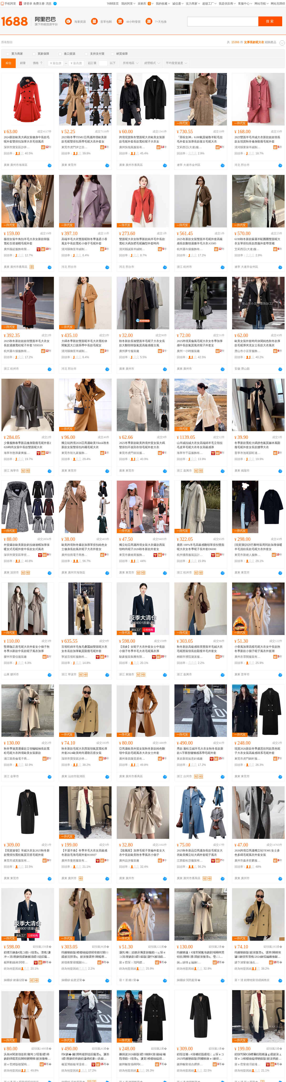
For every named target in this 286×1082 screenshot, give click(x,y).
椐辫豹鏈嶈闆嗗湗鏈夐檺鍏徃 (17, 962)
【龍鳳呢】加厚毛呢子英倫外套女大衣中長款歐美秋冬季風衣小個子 (142, 852)
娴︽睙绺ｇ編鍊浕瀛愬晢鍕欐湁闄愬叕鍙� (190, 962)
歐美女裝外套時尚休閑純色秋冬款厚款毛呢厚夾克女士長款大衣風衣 (257, 343)
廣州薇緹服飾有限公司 (17, 249)
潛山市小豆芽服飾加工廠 (248, 351)
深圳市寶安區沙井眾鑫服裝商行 (17, 147)
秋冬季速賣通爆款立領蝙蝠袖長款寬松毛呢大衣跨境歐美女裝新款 (27, 751)
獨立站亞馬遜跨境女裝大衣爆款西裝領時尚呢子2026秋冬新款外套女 (142, 547)
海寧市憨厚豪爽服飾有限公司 (17, 453)
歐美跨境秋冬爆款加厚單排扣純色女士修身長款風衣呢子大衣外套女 (84, 547)
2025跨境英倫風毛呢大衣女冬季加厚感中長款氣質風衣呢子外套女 (200, 343)
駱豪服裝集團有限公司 (132, 656)
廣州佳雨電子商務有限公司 (74, 555)
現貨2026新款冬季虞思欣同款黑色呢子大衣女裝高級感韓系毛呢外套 (257, 751)
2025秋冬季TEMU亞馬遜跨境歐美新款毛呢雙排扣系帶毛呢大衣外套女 (84, 139)
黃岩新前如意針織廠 (190, 758)
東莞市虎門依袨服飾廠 (132, 453)
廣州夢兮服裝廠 (129, 351)
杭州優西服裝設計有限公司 (190, 555)
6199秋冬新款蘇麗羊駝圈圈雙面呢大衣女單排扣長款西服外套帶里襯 (257, 241)
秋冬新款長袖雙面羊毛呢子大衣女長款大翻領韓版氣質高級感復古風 (142, 343)
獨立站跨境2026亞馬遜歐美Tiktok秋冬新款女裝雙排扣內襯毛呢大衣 (85, 445)
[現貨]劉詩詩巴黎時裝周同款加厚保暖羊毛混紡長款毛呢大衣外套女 (258, 547)
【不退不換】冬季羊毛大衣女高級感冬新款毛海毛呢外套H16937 (84, 852)
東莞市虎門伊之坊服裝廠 (74, 147)
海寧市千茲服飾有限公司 (190, 453)
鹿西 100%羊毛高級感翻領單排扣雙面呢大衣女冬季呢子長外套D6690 (200, 547)
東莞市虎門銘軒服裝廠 (248, 758)
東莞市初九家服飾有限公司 (74, 453)
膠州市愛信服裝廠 (15, 656)
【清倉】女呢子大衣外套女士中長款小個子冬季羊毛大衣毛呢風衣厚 (142, 649)
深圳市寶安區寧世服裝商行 (17, 555)
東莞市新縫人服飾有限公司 (248, 555)
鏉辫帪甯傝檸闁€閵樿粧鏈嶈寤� (132, 1064)
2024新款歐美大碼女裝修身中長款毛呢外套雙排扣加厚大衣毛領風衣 (27, 139)
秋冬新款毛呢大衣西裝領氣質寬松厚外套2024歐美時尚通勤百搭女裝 (84, 751)
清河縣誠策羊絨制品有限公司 (132, 249)
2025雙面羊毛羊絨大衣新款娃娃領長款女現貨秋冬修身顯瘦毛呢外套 (257, 139)
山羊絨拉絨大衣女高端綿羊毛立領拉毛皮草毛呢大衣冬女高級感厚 (200, 445)
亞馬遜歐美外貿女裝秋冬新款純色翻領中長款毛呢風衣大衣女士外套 (142, 751)
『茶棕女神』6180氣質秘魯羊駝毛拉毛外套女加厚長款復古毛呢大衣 (200, 139)
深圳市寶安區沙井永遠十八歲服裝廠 (74, 758)
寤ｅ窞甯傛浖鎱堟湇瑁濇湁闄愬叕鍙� (248, 1064)
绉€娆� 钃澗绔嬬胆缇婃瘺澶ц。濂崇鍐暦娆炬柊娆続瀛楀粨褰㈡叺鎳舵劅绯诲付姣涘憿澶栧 (85, 1057)
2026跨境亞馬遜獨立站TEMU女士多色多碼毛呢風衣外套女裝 (257, 852)
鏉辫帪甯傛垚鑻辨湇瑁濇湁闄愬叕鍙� (190, 1064)
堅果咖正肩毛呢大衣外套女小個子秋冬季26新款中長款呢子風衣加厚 (27, 649)
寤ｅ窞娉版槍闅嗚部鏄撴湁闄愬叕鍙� (17, 1064)
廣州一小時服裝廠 (188, 351)
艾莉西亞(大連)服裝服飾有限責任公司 (190, 147)
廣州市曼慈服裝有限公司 (74, 860)
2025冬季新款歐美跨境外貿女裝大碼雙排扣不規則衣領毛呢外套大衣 (142, 445)
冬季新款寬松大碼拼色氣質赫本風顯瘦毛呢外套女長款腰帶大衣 (257, 445)
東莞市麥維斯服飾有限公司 (132, 555)
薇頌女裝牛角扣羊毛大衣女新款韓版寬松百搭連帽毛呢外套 (27, 241)
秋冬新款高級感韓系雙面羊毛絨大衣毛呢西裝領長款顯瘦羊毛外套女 (200, 649)
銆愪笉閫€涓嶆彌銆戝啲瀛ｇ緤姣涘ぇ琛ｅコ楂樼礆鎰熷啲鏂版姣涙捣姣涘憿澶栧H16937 (258, 1057)
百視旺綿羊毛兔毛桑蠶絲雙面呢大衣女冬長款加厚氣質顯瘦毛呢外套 (84, 649)
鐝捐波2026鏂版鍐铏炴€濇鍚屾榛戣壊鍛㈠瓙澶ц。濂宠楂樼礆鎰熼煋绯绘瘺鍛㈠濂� (142, 1057)
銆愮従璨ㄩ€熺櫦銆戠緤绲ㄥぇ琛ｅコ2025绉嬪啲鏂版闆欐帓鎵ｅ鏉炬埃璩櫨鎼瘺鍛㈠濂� (200, 1057)
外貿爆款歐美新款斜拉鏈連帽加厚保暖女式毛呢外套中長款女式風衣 (27, 547)
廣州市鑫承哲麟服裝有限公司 (248, 860)
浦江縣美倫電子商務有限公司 (17, 758)
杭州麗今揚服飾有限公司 (190, 249)
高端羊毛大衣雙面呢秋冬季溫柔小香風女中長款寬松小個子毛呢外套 (84, 241)
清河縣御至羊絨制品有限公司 (74, 249)
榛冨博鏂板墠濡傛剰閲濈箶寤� (74, 1064)
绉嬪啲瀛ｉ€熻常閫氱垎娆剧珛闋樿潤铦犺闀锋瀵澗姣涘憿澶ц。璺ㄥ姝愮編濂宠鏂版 (200, 955)
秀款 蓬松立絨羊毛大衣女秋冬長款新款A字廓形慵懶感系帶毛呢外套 (200, 751)
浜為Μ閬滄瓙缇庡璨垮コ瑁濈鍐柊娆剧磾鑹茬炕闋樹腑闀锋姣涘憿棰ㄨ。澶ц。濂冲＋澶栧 (27, 1057)
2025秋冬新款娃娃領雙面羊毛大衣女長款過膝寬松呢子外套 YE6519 (27, 343)
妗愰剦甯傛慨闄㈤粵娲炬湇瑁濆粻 (74, 962)
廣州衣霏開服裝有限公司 (248, 656)
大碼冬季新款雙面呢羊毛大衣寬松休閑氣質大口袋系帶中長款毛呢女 (84, 343)
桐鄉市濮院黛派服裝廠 (190, 656)
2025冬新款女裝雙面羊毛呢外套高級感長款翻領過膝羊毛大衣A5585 (200, 241)
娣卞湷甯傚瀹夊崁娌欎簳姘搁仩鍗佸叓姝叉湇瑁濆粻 (248, 962)
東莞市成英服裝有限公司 (17, 860)
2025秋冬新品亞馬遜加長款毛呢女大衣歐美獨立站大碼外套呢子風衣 (200, 852)
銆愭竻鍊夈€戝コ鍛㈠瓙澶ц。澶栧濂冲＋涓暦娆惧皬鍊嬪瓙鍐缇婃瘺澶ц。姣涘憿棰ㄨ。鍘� (27, 955)
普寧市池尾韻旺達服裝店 (248, 453)
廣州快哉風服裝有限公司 (132, 147)
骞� (47, 962)
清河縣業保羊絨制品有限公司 (248, 147)
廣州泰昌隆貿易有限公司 (132, 758)
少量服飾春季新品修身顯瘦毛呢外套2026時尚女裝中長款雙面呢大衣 (27, 445)
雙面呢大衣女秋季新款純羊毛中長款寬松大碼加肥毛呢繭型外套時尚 (142, 241)
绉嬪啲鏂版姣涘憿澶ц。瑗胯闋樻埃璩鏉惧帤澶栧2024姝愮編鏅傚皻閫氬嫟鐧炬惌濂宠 (258, 955)
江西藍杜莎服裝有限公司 (190, 860)
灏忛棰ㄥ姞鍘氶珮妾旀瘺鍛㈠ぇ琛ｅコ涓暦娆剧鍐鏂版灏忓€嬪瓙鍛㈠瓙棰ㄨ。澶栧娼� (142, 955)
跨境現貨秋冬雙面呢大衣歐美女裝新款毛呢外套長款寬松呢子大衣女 (142, 139)
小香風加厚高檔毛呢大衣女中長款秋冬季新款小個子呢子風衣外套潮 (257, 649)
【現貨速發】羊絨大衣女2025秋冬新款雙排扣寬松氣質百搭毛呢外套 (27, 852)
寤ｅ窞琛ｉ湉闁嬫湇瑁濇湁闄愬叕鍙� (132, 962)
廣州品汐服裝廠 (129, 860)
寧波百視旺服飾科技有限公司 (74, 656)
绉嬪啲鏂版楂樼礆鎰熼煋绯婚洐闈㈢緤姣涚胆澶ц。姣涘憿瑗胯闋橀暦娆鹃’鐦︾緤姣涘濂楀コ (84, 955)
